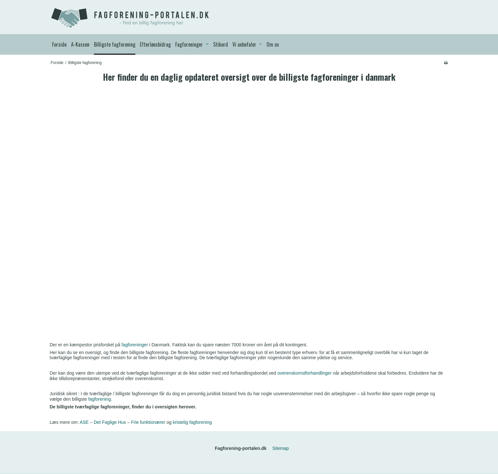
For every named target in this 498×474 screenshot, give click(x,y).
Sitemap (280, 448)
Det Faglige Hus (110, 422)
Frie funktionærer (148, 422)
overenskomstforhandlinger (304, 373)
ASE (84, 422)
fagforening (99, 399)
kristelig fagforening (192, 422)
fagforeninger (135, 344)
